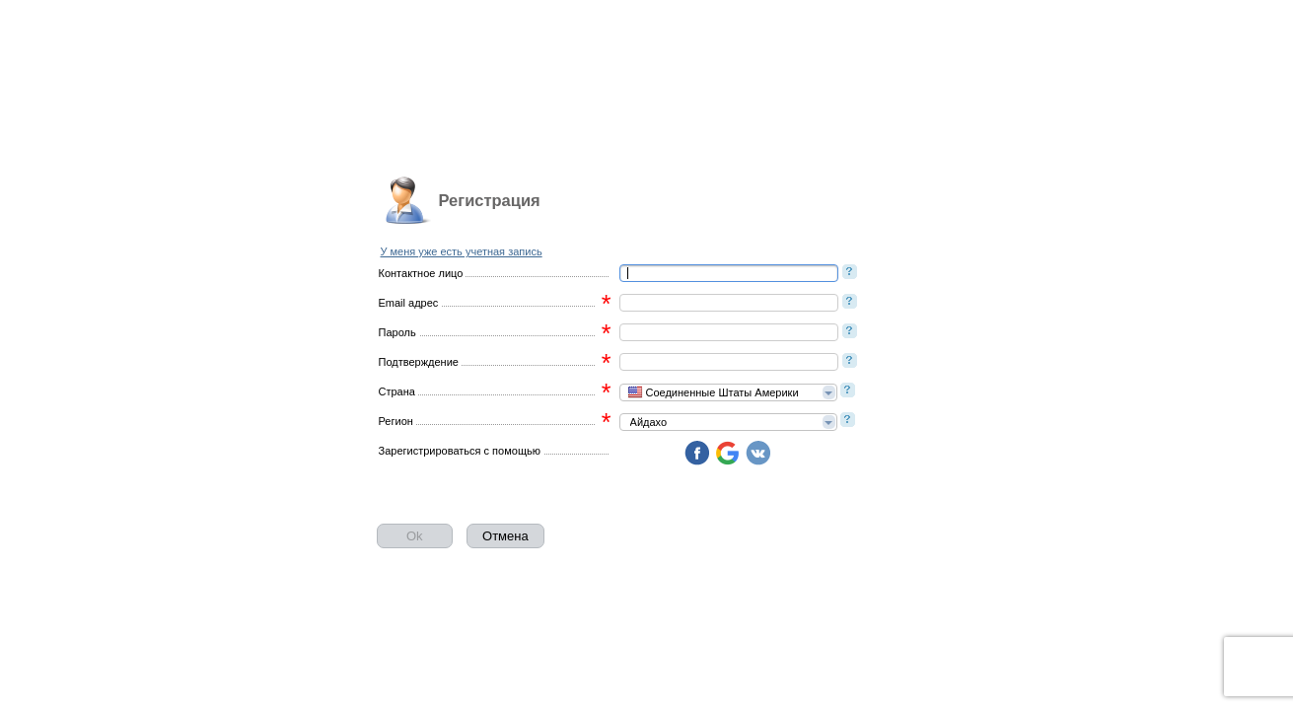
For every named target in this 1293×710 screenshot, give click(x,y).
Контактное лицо (421, 273)
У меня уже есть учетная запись (461, 251)
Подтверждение (419, 362)
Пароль (397, 332)
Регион (396, 421)
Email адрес (409, 303)
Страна (397, 391)
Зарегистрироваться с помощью (459, 451)
